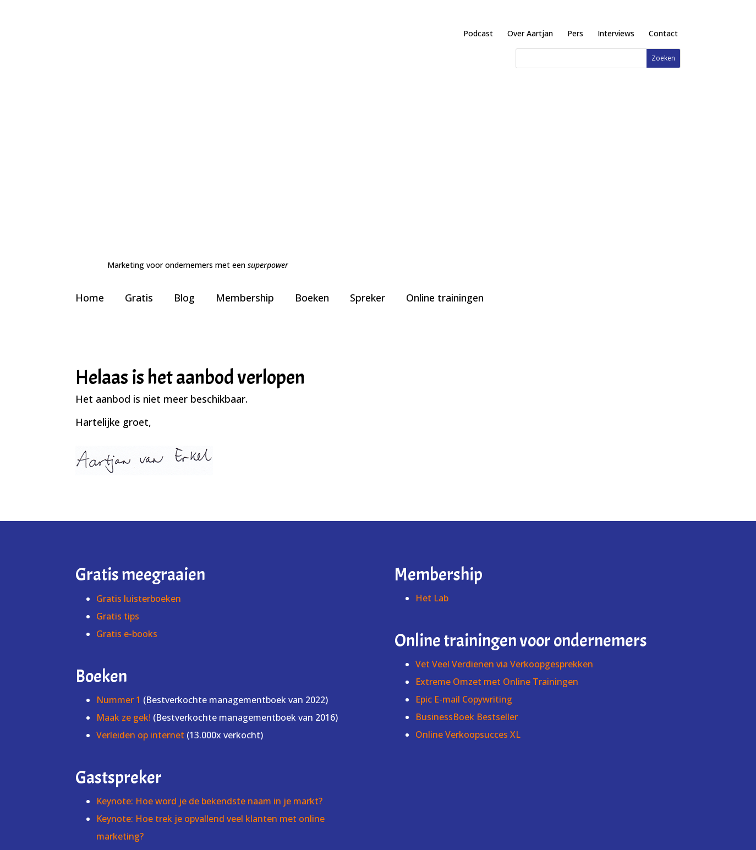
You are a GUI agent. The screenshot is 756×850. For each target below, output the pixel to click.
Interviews (616, 33)
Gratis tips (117, 410)
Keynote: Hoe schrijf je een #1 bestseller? (182, 665)
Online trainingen (445, 91)
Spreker (367, 91)
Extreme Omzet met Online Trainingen (496, 475)
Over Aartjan (530, 33)
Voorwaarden (429, 815)
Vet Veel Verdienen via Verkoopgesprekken (504, 458)
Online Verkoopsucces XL (468, 528)
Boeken (312, 91)
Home (89, 91)
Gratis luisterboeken (138, 392)
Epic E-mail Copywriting (463, 493)
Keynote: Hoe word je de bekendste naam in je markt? (209, 595)
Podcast (478, 33)
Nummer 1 (119, 493)
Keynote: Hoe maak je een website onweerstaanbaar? (208, 647)
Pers (575, 33)
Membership (245, 91)
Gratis (139, 91)
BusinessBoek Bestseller (466, 510)
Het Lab (431, 392)
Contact (663, 33)
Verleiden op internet (140, 529)
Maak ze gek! (123, 511)
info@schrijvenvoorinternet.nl (378, 828)
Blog (184, 91)
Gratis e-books (126, 427)
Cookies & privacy (498, 815)
